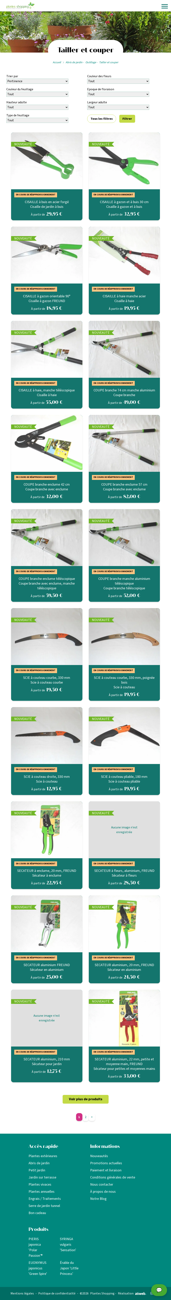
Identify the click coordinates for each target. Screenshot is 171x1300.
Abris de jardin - (75, 62)
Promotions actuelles (106, 1163)
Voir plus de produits (85, 1099)
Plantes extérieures (43, 1156)
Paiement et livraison (105, 1170)
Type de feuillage (17, 115)
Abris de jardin (39, 1163)
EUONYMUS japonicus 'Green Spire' (38, 1268)
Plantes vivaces (40, 1184)
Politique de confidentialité (56, 1293)
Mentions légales (22, 1293)
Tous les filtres (102, 119)
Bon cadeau (37, 1213)
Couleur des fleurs (99, 76)
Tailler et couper (108, 62)
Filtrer (127, 119)
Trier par (12, 76)
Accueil (57, 62)
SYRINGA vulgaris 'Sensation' (68, 1245)
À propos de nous (103, 1191)
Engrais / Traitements (45, 1198)
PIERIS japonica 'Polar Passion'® (36, 1247)
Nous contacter (101, 1184)
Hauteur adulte (16, 102)
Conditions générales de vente (112, 1177)
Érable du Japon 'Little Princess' (69, 1268)
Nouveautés (99, 1156)
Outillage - (91, 62)
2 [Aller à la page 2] (85, 1117)
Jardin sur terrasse (42, 1177)
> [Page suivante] (92, 1117)
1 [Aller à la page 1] (79, 1117)
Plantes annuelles (41, 1191)
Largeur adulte (97, 102)
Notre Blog (98, 1198)
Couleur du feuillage (19, 89)
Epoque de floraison (100, 89)
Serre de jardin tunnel (44, 1205)
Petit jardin (37, 1170)
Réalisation (132, 1293)
